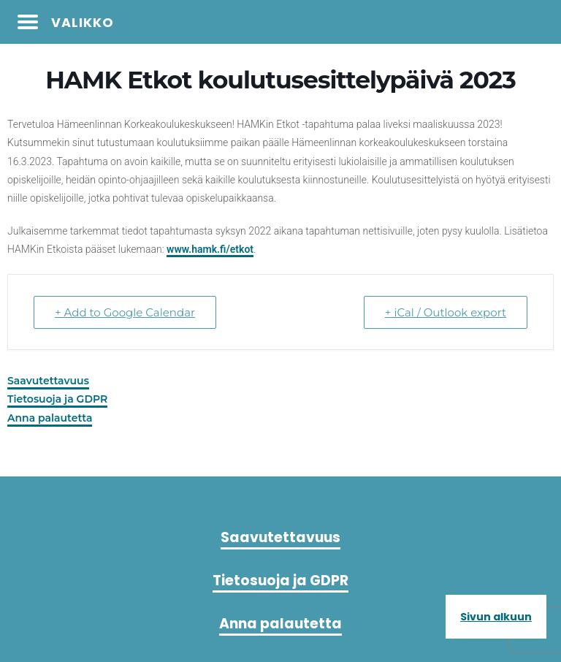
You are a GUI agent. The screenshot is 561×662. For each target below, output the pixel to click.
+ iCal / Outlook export (445, 312)
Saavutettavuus (48, 380)
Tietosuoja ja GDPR (57, 399)
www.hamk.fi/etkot (210, 249)
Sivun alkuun (496, 616)
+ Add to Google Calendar (125, 312)
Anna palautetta (49, 418)
